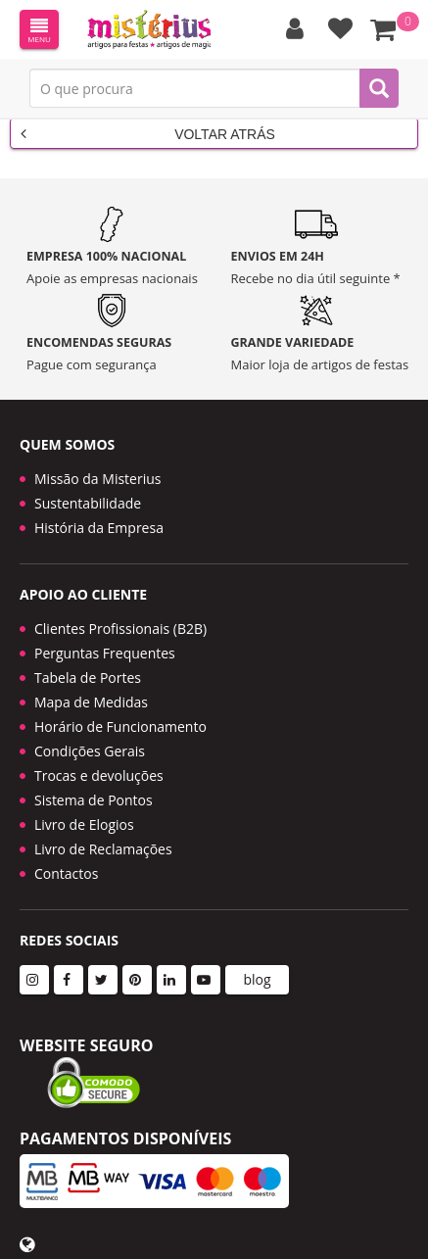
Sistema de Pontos (93, 800)
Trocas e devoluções (99, 775)
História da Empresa (99, 527)
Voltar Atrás (148, 133)
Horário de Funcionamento (120, 726)
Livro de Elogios (84, 824)
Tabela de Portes (87, 677)
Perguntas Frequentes (104, 653)
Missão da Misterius (97, 478)
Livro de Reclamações (103, 849)
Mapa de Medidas (91, 702)
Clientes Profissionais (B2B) (120, 628)
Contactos (66, 873)
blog (256, 979)
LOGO (149, 29)
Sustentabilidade (87, 503)
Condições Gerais (89, 751)
